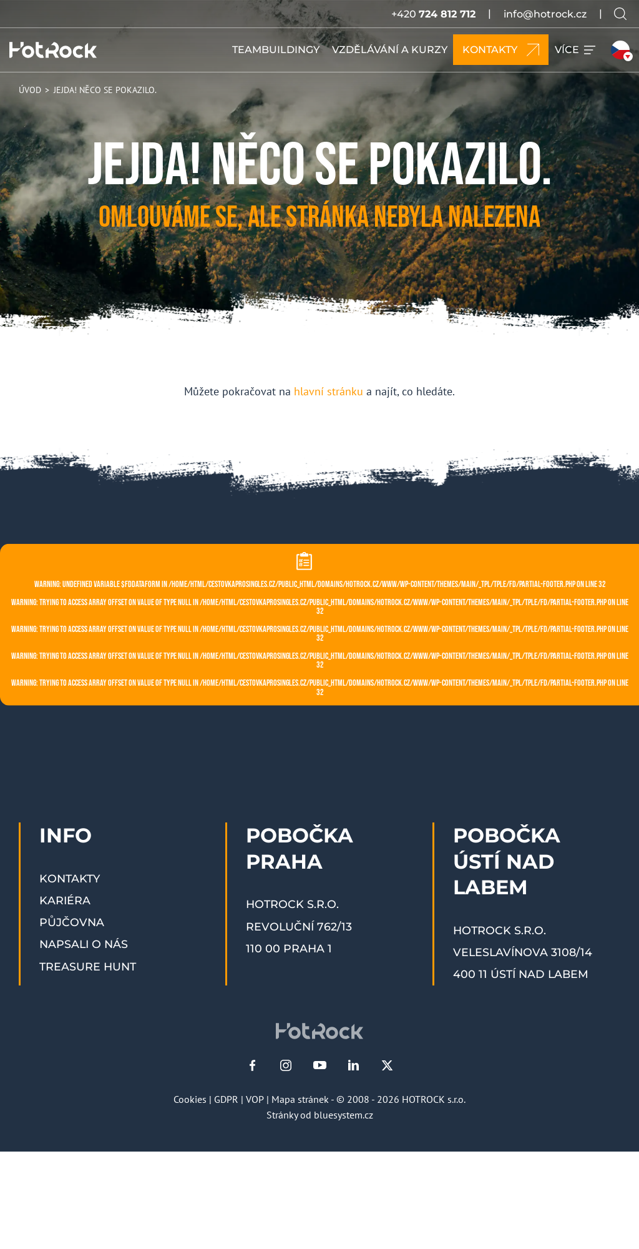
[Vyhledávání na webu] (620, 13)
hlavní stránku (328, 391)
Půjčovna (71, 922)
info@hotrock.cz (545, 14)
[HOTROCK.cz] (53, 50)
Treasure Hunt (87, 966)
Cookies (190, 1099)
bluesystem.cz (343, 1114)
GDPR (226, 1099)
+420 (433, 14)
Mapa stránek (300, 1099)
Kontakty (69, 878)
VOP (255, 1099)
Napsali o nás (83, 943)
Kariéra (64, 900)
